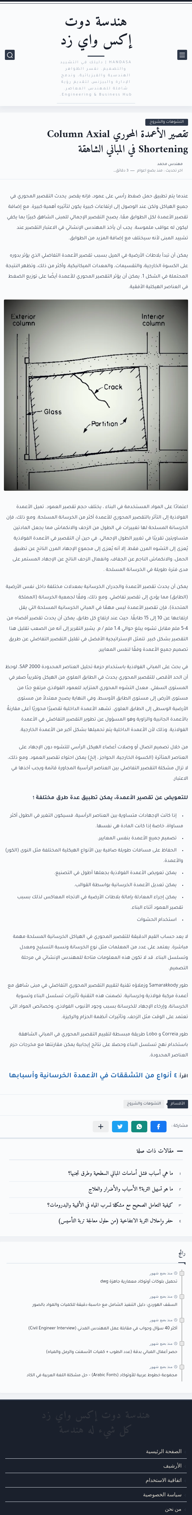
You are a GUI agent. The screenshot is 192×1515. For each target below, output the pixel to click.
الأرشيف (172, 1466)
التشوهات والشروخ (167, 122)
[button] (159, 1126)
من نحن (173, 1509)
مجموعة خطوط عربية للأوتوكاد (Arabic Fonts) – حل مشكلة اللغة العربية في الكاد (102, 1375)
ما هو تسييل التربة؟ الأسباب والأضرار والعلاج (130, 1189)
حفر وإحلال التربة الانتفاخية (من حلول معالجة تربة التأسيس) (115, 1221)
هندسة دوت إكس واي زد (96, 31)
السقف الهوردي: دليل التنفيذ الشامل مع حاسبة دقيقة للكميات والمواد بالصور (104, 1305)
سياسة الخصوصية (162, 1495)
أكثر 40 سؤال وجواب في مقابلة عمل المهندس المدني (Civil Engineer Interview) (102, 1328)
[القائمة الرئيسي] (182, 55)
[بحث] (10, 55)
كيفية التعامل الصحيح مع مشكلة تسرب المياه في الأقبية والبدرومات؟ (110, 1205)
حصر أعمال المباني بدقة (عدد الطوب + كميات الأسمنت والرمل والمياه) (111, 1352)
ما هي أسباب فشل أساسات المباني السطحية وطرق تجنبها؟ (120, 1174)
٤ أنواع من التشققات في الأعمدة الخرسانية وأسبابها (93, 1075)
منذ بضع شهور (161, 1273)
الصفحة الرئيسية (164, 1451)
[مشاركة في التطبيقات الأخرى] (101, 1126)
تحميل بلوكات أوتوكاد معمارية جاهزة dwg (138, 1282)
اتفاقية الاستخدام (164, 1480)
